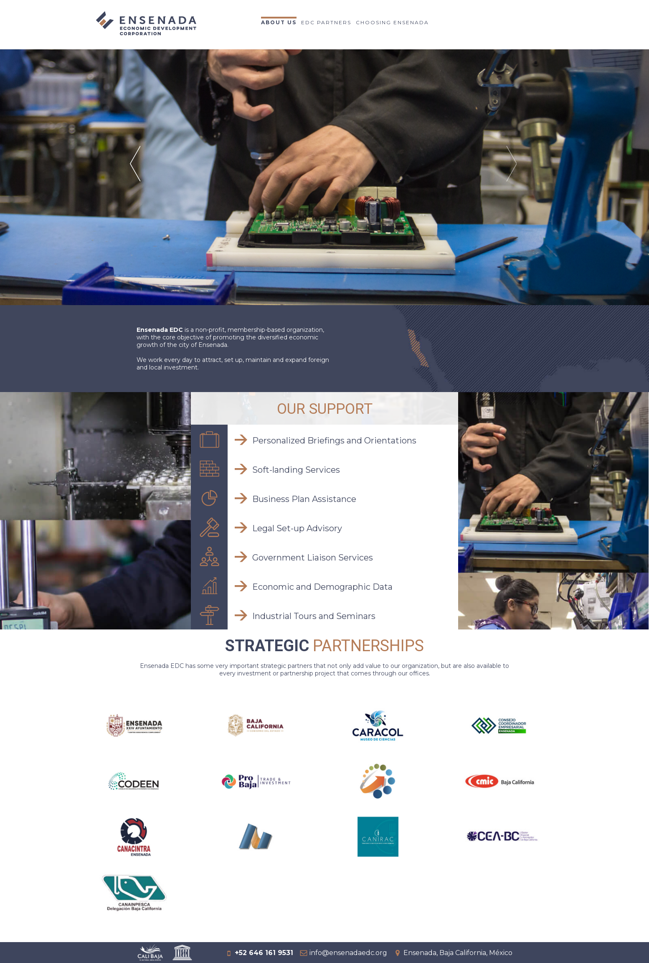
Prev (136, 174)
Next (512, 174)
